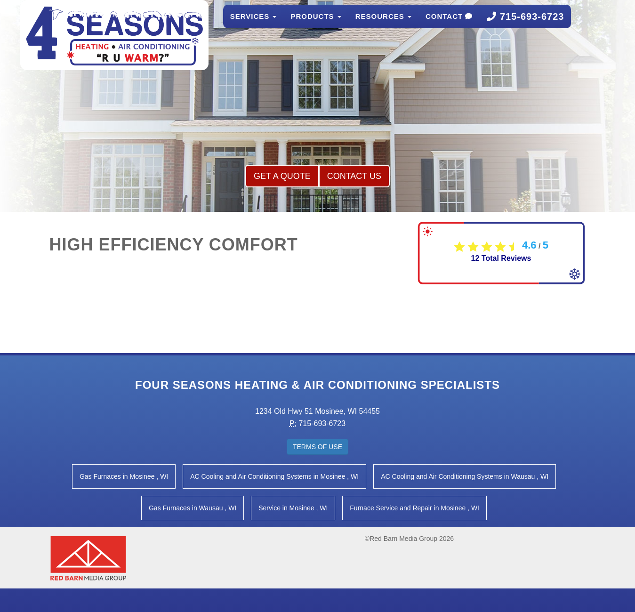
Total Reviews (501, 258)
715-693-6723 (525, 26)
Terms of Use (317, 447)
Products (315, 26)
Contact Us (354, 176)
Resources (383, 26)
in (124, 476)
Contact (449, 26)
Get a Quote (282, 176)
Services (253, 26)
